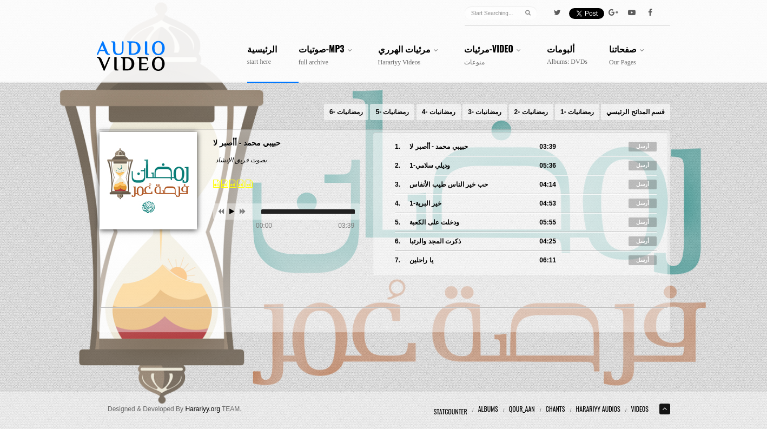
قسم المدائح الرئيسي (635, 112)
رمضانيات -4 (438, 112)
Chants (555, 408)
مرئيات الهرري (410, 55)
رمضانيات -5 (392, 112)
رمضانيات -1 (577, 112)
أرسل (642, 146)
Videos (640, 408)
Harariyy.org (202, 409)
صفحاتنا (629, 55)
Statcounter (450, 411)
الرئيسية (262, 54)
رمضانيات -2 (531, 112)
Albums (488, 408)
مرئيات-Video (494, 55)
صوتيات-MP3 (327, 55)
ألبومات (567, 54)
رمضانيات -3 (484, 112)
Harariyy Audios (598, 408)
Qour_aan (522, 408)
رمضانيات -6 (346, 112)
